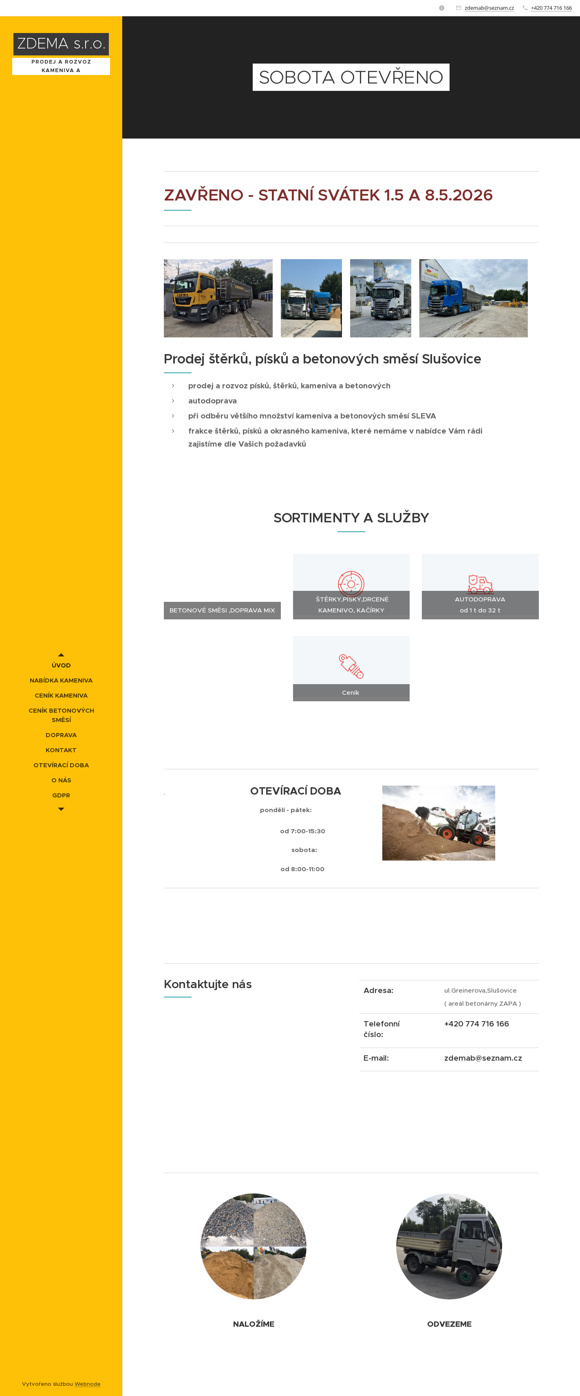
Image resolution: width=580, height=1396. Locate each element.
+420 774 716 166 (551, 7)
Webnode (88, 1384)
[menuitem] (61, 665)
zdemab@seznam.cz (489, 7)
